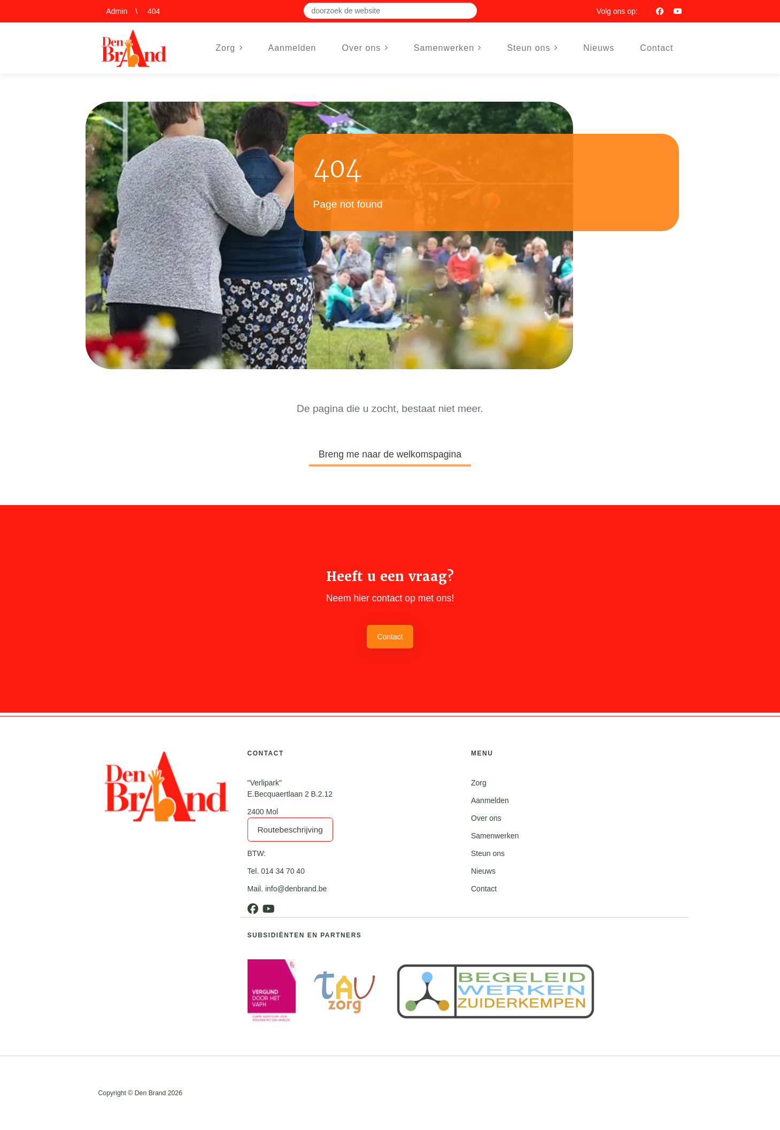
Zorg (478, 782)
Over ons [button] (365, 47)
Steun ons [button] (532, 47)
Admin (117, 11)
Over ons (486, 818)
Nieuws (598, 47)
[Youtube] (678, 11)
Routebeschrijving (290, 829)
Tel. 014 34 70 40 (276, 871)
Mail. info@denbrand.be (287, 888)
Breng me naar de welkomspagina (390, 454)
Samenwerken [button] (448, 47)
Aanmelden (292, 47)
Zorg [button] (228, 47)
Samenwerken (495, 835)
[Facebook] (659, 11)
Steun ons (488, 853)
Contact (656, 47)
